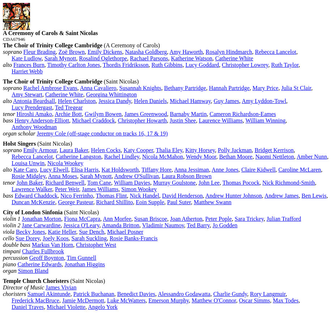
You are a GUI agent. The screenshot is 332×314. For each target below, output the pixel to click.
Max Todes (285, 300)
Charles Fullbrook (43, 251)
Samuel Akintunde (49, 294)
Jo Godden (225, 225)
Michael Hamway (190, 101)
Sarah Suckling (89, 238)
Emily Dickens (105, 52)
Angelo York (103, 307)
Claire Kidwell (258, 170)
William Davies (132, 183)
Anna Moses (62, 176)
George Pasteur (75, 202)
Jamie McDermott (83, 300)
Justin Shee (183, 120)
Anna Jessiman (191, 170)
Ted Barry (198, 225)
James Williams (100, 189)
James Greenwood (145, 114)
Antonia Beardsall (34, 101)
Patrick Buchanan (93, 294)
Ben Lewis (314, 196)
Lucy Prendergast (32, 107)
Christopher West (96, 245)
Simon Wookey (139, 189)
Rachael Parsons (149, 58)
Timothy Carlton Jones (73, 65)
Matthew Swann (212, 202)
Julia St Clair (296, 88)
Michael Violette (66, 307)
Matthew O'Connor (214, 300)
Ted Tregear (69, 107)
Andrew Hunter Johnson (233, 196)
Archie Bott (68, 114)
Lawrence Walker (32, 189)
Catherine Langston (78, 157)
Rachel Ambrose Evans (50, 88)
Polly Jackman (235, 150)
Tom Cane (99, 183)
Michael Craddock (93, 120)
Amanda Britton (121, 225)
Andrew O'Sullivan (136, 176)
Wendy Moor (201, 157)
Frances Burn (28, 65)
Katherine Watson (191, 58)
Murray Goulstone (174, 183)
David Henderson (182, 196)
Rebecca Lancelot (275, 52)
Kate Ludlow (27, 58)
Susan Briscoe (150, 219)
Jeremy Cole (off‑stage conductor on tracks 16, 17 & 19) (102, 133)
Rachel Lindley (121, 157)
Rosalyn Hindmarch (229, 52)
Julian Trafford (284, 219)
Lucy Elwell (54, 170)
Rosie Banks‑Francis (134, 238)
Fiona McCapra (82, 219)
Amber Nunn (312, 157)
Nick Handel (144, 196)
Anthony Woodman (34, 127)
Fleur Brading (39, 52)
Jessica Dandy (114, 101)
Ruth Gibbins (167, 65)
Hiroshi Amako (34, 114)
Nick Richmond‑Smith (289, 183)
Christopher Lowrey (245, 65)
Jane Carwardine (41, 225)
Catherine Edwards (39, 264)
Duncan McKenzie (33, 202)
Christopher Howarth (142, 120)
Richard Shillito (114, 202)
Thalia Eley (169, 150)
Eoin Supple (150, 202)
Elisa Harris (85, 170)
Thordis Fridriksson (126, 65)
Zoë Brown (72, 52)
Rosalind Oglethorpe (103, 58)
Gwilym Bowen (103, 114)
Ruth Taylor (285, 65)
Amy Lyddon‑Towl (264, 101)
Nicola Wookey (65, 163)
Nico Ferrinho (76, 196)
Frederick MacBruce (35, 300)
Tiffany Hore (156, 170)
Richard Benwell (65, 183)
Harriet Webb (27, 71)
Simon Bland (33, 271)
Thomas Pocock (241, 183)
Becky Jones (30, 232)
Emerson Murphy (169, 300)
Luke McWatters (126, 300)
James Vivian (61, 287)
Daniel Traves (28, 307)
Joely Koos (56, 238)
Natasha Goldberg (146, 52)
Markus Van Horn (52, 245)
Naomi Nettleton (274, 157)
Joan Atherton (186, 219)
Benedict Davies (136, 294)
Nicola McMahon (162, 157)
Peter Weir (67, 189)
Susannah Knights (140, 88)
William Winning (266, 120)
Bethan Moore (235, 157)
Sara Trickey (249, 219)
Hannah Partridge (229, 88)
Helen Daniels (150, 101)
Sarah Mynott (60, 58)
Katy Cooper (138, 150)
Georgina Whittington (111, 94)
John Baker (30, 183)
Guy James (226, 101)
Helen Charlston (76, 101)
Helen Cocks (106, 150)
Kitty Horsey (200, 150)
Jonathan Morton (41, 219)
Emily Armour (39, 150)
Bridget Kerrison (274, 150)
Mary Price (265, 88)
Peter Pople (218, 219)
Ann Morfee (117, 219)
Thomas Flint (111, 196)
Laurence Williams (221, 120)
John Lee (209, 183)
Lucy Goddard (202, 65)
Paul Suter (179, 202)
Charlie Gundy (230, 294)
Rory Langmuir (267, 294)
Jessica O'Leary (81, 225)
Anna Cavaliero (98, 88)
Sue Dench (91, 232)
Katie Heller (62, 232)
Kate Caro (25, 170)
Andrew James (281, 196)
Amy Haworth (186, 52)
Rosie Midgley (29, 176)
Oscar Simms (254, 300)
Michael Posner (125, 232)
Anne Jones (225, 170)
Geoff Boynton (46, 258)
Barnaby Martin (188, 114)
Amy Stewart (27, 94)
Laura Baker (74, 150)
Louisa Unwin (28, 163)
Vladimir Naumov (163, 225)
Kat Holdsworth (120, 170)
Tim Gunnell (82, 258)
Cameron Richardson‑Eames (243, 114)
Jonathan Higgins (85, 264)
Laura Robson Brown (187, 176)
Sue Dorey (28, 238)
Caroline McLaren (299, 170)
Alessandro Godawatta (184, 294)
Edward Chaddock (36, 196)
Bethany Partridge (185, 88)
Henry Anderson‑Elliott (41, 120)
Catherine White (234, 58)
